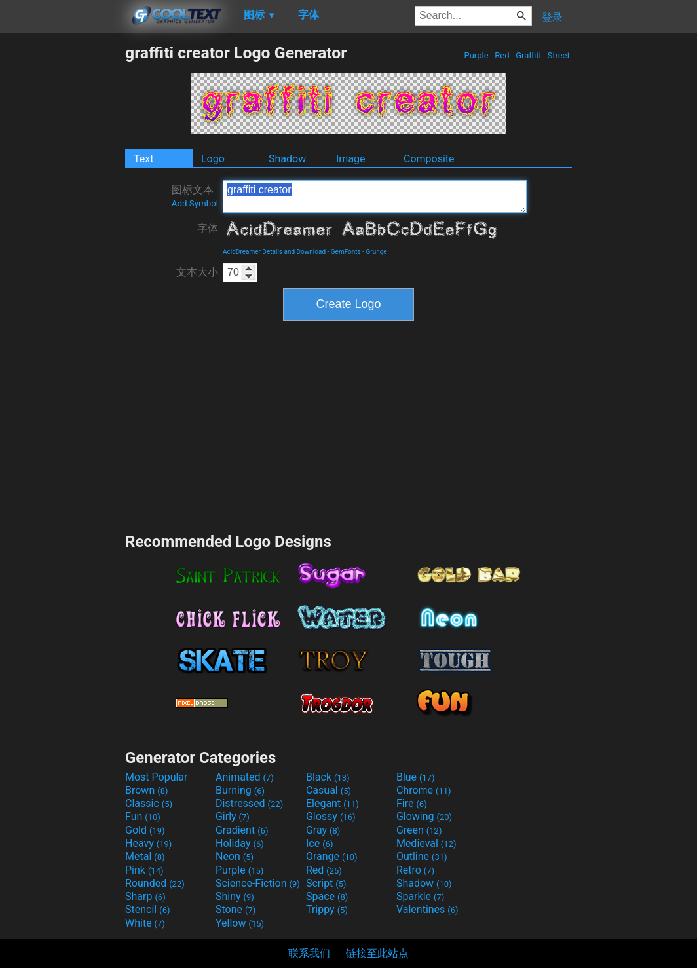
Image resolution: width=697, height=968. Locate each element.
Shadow (287, 159)
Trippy (327, 909)
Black (328, 777)
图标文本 (195, 195)
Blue (415, 777)
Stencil (147, 909)
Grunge (376, 251)
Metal (145, 856)
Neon (235, 856)
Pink (144, 870)
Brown (146, 790)
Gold (145, 830)
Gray (323, 830)
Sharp (145, 896)
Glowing (424, 816)
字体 (207, 228)
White (145, 923)
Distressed (249, 803)
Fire (411, 803)
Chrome (423, 790)
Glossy (331, 816)
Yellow (240, 923)
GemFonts (346, 251)
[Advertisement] (62, 239)
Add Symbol (195, 203)
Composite (429, 159)
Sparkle (420, 896)
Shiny (235, 896)
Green (419, 830)
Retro (415, 870)
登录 (552, 17)
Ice (319, 843)
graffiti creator (375, 196)
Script (326, 883)
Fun (142, 816)
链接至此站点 (377, 953)
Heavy (148, 843)
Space (327, 896)
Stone (235, 909)
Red (502, 55)
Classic (148, 803)
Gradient (242, 830)
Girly (233, 816)
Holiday (240, 843)
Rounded (155, 883)
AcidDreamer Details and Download (274, 251)
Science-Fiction (258, 883)
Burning (240, 790)
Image (351, 159)
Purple (476, 55)
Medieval (426, 843)
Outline (421, 856)
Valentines (427, 909)
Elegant (332, 803)
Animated (245, 777)
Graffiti (528, 55)
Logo (213, 159)
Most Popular (156, 777)
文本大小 (197, 272)
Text (143, 159)
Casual (328, 790)
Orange (332, 856)
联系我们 (309, 953)
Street (558, 55)
